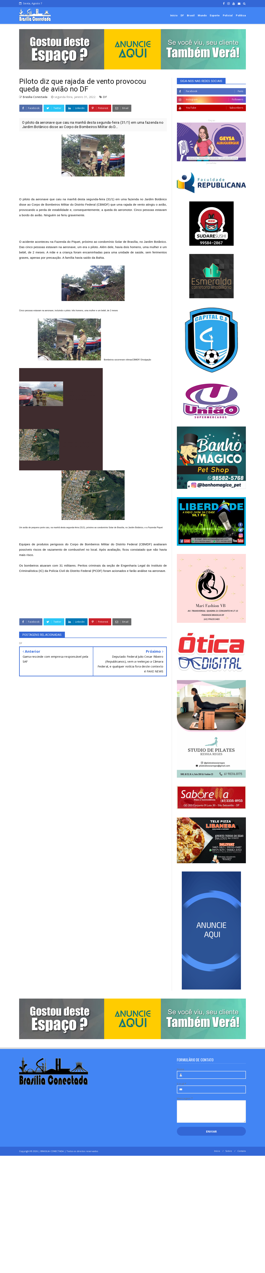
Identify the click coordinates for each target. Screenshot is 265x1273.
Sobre (228, 1151)
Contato (241, 1151)
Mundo (202, 15)
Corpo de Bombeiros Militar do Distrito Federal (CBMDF (110, 544)
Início (173, 15)
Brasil (191, 15)
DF (182, 15)
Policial (228, 15)
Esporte (214, 15)
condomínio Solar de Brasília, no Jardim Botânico (132, 241)
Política (241, 15)
